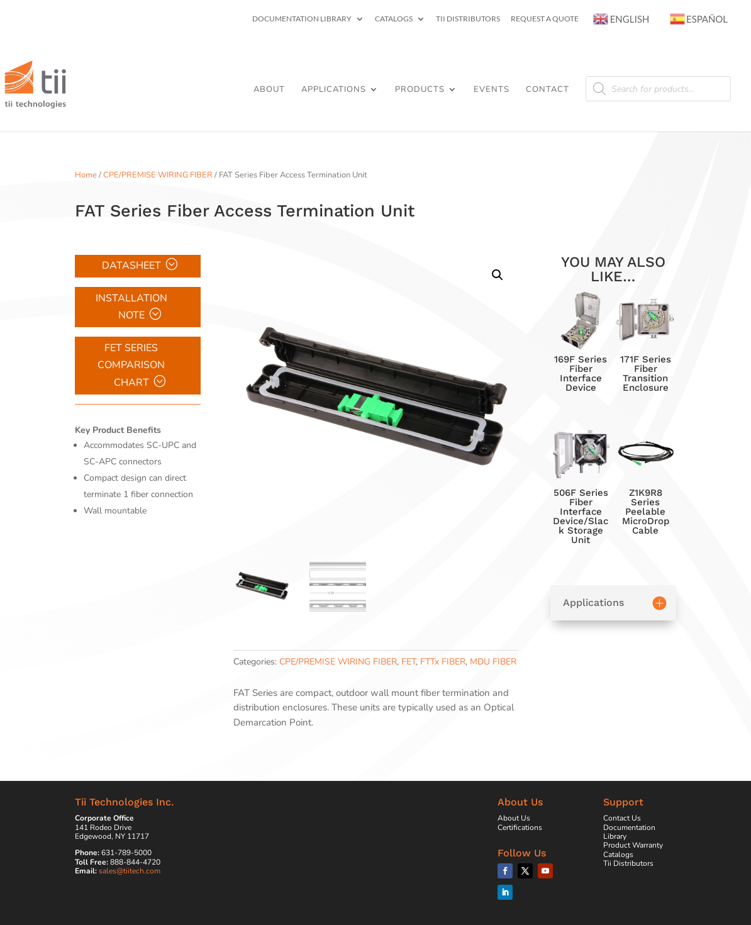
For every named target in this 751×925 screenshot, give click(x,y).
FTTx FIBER (442, 662)
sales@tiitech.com (129, 871)
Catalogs (394, 19)
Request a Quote (545, 19)
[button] (497, 275)
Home (86, 175)
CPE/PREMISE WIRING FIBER (158, 175)
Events (491, 90)
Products (420, 90)
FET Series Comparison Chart (131, 365)
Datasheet (131, 265)
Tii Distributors (468, 19)
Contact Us (622, 818)
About (269, 90)
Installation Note (131, 306)
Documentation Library (302, 19)
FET (408, 662)
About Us (514, 818)
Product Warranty (633, 845)
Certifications (520, 827)
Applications (333, 90)
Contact (547, 90)
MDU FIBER (493, 662)
